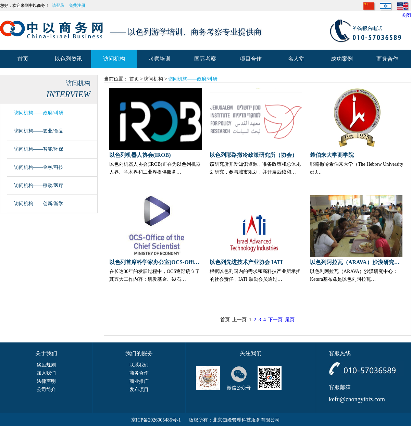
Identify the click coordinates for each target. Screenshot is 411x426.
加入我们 (46, 373)
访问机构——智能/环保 (38, 149)
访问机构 (153, 79)
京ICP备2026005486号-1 (156, 420)
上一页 (239, 319)
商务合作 (139, 373)
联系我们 (139, 364)
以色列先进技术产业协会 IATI (246, 262)
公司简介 (46, 389)
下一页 (275, 319)
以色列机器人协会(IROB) (140, 155)
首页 (134, 79)
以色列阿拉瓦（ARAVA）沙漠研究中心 (356, 262)
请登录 (58, 5)
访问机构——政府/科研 (38, 112)
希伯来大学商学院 (332, 155)
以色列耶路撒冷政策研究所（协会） (253, 155)
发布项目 (139, 389)
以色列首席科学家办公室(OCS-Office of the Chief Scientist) (155, 262)
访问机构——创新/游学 (38, 203)
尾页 (290, 319)
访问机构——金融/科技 (38, 167)
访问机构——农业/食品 (38, 131)
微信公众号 (239, 387)
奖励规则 (46, 364)
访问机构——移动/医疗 (38, 185)
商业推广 (139, 381)
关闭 (406, 15)
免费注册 (77, 5)
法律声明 (46, 381)
